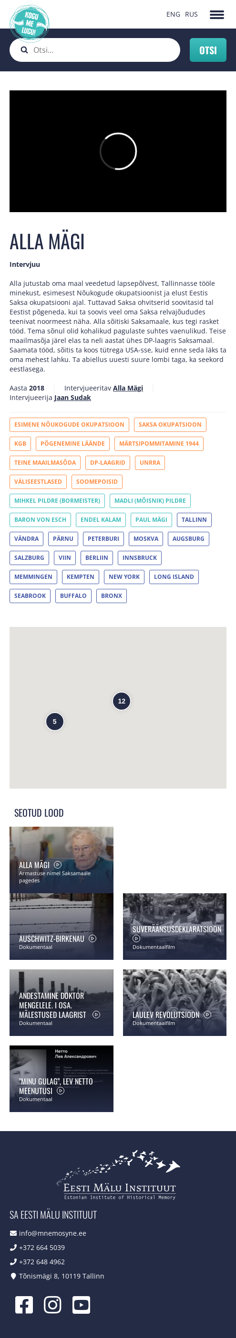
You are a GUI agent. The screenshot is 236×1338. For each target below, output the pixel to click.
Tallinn (194, 520)
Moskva (145, 539)
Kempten (80, 577)
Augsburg (189, 539)
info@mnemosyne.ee (52, 1233)
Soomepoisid (97, 482)
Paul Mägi (151, 520)
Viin (65, 558)
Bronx (111, 596)
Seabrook (30, 596)
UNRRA (150, 463)
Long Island (174, 577)
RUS (191, 14)
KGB (20, 443)
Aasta (18, 387)
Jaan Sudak (72, 397)
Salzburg (29, 558)
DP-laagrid (107, 463)
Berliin (96, 558)
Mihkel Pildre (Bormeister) (57, 501)
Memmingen (33, 577)
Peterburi (103, 539)
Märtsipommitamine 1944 (159, 443)
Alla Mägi (128, 387)
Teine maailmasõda (45, 463)
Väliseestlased (38, 482)
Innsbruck (140, 558)
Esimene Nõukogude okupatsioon (69, 424)
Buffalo (73, 596)
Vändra (26, 539)
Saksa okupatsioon (170, 424)
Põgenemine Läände (73, 443)
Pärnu (63, 539)
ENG (173, 14)
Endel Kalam (101, 520)
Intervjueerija (31, 397)
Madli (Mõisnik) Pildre (150, 501)
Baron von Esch (40, 520)
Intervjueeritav (87, 387)
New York (124, 577)
